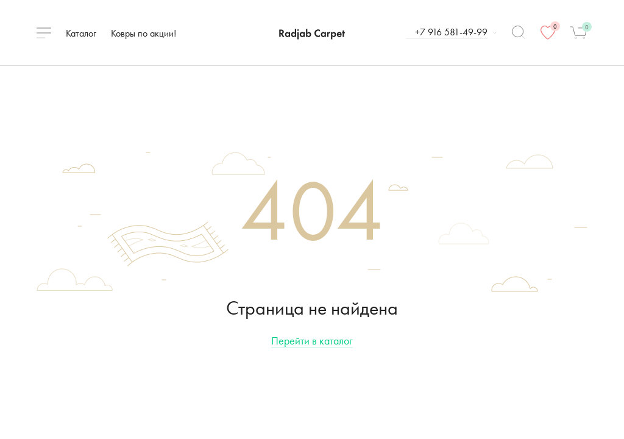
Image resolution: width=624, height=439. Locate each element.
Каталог (81, 33)
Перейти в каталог (312, 341)
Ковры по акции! (143, 33)
